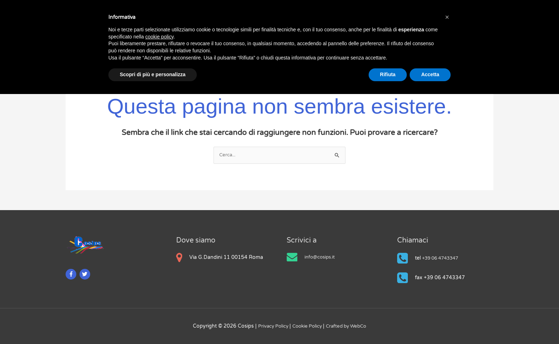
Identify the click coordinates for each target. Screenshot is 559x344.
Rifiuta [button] (388, 74)
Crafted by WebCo (349, 326)
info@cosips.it (321, 257)
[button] (447, 17)
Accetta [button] (430, 74)
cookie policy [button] (159, 37)
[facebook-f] (72, 274)
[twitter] (86, 274)
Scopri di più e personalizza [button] (152, 74)
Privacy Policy (270, 326)
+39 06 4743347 (442, 258)
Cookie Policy (307, 326)
